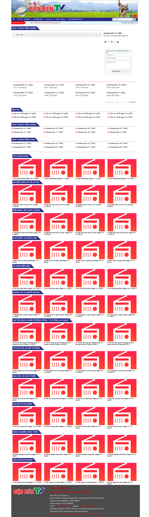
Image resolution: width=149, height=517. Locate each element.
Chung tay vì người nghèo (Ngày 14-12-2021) (90, 315)
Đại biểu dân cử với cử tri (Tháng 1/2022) (25, 205)
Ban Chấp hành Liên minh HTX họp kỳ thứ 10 (45, 23)
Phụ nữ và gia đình (22, 404)
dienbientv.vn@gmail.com (63, 506)
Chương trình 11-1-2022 (54, 93)
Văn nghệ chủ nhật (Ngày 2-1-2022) (90, 482)
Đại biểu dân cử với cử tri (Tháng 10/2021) (88, 205)
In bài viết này (118, 42)
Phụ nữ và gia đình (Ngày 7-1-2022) (58, 426)
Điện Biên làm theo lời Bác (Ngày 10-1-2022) (26, 233)
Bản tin (15, 110)
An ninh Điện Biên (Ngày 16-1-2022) (26, 288)
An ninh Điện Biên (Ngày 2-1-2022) (89, 288)
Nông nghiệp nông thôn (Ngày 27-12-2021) (121, 455)
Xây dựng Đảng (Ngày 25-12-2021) (121, 178)
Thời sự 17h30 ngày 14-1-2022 (23, 117)
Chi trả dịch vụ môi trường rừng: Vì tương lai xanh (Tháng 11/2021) (25, 343)
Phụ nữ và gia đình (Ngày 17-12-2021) (120, 427)
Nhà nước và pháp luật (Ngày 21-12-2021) (121, 261)
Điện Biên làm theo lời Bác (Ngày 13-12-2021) (90, 233)
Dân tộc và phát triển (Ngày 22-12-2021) (120, 399)
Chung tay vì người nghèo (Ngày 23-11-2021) (121, 315)
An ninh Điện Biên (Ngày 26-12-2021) (122, 288)
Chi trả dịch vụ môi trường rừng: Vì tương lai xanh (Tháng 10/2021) (57, 343)
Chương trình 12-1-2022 (23, 93)
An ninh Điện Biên (21, 266)
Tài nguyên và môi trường (26, 348)
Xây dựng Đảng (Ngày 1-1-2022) (88, 178)
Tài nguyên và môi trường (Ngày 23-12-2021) (90, 371)
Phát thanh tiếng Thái (23, 140)
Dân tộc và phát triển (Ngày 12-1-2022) (25, 399)
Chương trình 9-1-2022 (116, 93)
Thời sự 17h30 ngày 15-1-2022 (88, 113)
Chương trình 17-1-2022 (21, 143)
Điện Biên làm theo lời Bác (26, 210)
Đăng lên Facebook (105, 42)
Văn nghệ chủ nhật (23, 460)
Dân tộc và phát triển (24, 376)
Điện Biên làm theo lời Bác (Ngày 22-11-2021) (121, 233)
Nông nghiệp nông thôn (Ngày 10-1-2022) (58, 455)
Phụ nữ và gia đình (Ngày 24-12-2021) (88, 427)
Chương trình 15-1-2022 (54, 85)
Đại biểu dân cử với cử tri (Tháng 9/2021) (120, 205)
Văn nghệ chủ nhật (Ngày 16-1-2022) (26, 482)
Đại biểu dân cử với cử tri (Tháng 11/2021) (56, 205)
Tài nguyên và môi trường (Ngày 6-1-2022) (26, 371)
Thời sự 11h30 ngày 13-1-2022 (120, 117)
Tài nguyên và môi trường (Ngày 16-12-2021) (121, 371)
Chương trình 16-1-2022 (23, 85)
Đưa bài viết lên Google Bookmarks (111, 42)
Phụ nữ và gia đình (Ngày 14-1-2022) (26, 426)
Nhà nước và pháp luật (25, 238)
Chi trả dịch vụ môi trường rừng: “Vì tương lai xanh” (41, 320)
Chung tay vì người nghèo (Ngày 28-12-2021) (58, 315)
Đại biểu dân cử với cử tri (26, 182)
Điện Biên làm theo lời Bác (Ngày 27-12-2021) (58, 233)
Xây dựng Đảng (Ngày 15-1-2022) (25, 178)
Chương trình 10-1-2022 (85, 93)
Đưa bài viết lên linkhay (108, 42)
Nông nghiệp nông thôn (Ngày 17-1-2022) (26, 455)
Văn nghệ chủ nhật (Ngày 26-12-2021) (120, 483)
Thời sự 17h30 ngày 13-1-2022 (88, 117)
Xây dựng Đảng (21, 156)
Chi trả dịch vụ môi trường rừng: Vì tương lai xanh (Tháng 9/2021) (89, 343)
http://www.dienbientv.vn (87, 506)
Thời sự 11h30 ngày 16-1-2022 (55, 113)
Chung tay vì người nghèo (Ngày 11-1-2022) (26, 315)
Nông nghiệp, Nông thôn (25, 432)
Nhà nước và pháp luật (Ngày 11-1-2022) (26, 261)
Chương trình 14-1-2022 (85, 85)
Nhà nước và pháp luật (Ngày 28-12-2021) (90, 261)
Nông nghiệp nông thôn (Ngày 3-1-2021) (89, 455)
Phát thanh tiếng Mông (24, 28)
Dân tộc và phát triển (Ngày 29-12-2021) (89, 399)
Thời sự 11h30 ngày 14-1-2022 (55, 117)
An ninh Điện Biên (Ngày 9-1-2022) (57, 288)
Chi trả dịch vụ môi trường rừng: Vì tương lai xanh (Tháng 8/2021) (120, 343)
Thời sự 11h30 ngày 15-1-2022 (120, 113)
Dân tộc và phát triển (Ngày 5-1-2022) (58, 398)
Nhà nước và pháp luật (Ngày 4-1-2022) (57, 261)
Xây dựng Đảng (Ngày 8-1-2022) (56, 178)
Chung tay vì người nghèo (26, 292)
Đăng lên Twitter (115, 42)
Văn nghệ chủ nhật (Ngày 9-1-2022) (58, 482)
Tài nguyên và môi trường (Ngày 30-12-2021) (58, 371)
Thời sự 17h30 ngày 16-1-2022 (23, 113)
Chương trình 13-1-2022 (116, 85)
